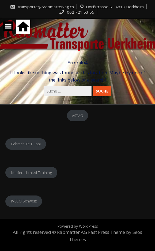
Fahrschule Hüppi (26, 143)
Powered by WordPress (77, 226)
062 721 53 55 (76, 12)
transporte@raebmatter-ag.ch (42, 6)
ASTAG (77, 115)
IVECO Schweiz (24, 201)
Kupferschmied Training (31, 172)
